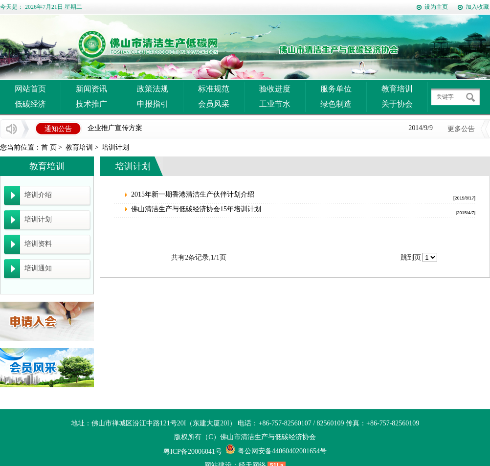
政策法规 (152, 89)
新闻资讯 (91, 89)
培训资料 (38, 243)
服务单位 (336, 89)
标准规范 (213, 89)
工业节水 (274, 104)
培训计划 (115, 147)
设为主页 (436, 6)
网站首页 (30, 89)
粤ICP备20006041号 (192, 451)
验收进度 (274, 89)
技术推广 (91, 104)
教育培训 (397, 89)
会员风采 (213, 104)
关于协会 (397, 104)
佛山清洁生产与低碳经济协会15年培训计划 (196, 209)
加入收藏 (477, 6)
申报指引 (152, 104)
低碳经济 (30, 104)
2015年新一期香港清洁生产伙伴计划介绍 (192, 194)
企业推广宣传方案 (115, 128)
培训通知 (38, 268)
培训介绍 (38, 195)
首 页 (49, 147)
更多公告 (461, 129)
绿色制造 (336, 104)
